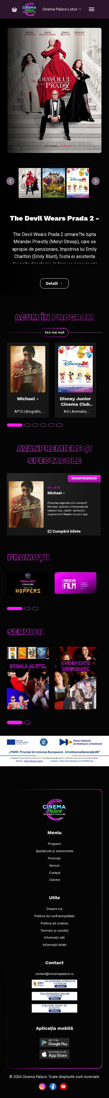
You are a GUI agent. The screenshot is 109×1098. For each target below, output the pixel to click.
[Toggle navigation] (91, 9)
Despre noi (54, 909)
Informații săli (54, 938)
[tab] (14, 425)
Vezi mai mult (54, 332)
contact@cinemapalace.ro (54, 974)
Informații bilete (54, 945)
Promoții (54, 858)
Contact (54, 873)
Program (54, 844)
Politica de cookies (54, 923)
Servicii (54, 866)
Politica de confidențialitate (54, 916)
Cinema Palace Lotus (62, 9)
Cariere (54, 880)
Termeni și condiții (54, 931)
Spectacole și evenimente (54, 851)
